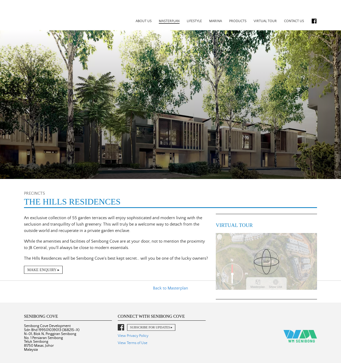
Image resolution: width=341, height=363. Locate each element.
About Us (144, 21)
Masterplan (169, 21)
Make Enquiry (41, 270)
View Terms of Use (132, 343)
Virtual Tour (265, 21)
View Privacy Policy (133, 336)
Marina (215, 21)
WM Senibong (300, 336)
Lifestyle (194, 21)
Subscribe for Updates (150, 327)
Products (237, 21)
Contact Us (294, 21)
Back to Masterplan (170, 288)
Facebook (314, 21)
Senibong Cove (52, 15)
